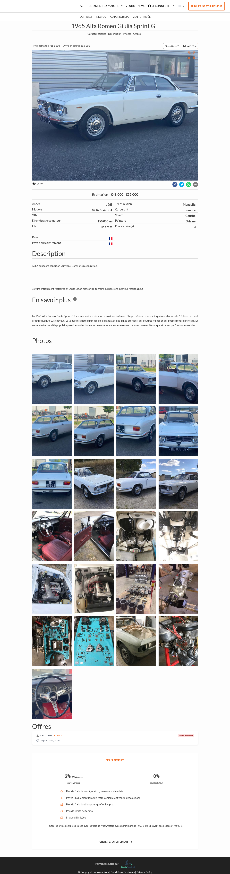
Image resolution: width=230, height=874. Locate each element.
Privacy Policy (144, 872)
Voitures (85, 16)
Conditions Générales (123, 872)
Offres (137, 33)
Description (114, 33)
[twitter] (181, 184)
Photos (127, 33)
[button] (180, 6)
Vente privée (142, 16)
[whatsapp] (188, 184)
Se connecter (161, 6)
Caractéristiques (96, 33)
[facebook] (175, 184)
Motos (101, 16)
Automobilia (119, 16)
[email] (195, 184)
